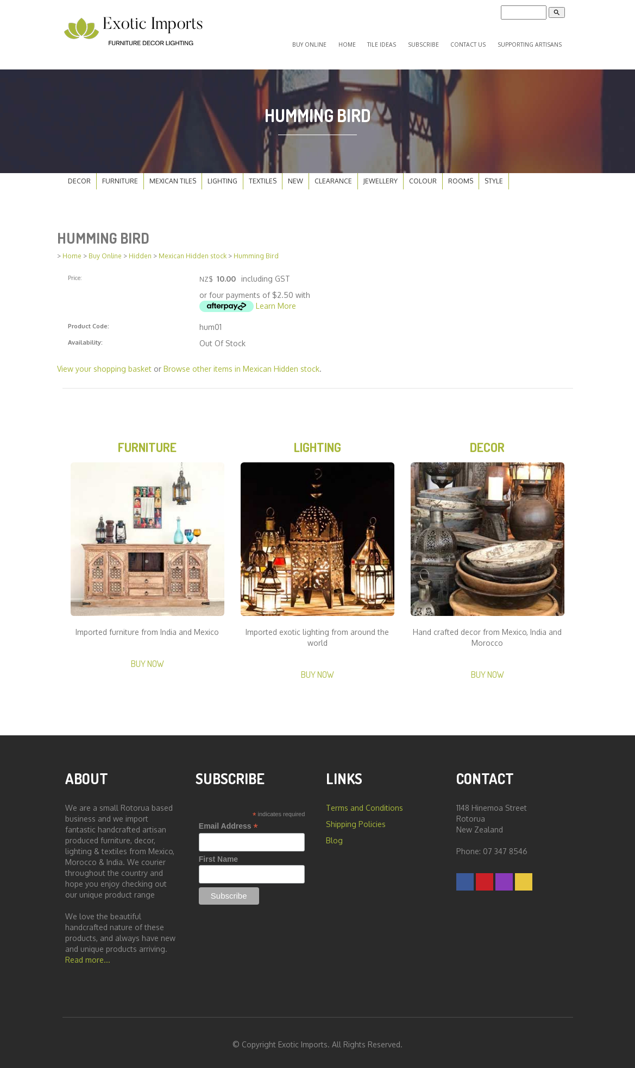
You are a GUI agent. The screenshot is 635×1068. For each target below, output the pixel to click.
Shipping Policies (356, 820)
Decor (79, 174)
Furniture (120, 174)
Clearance (333, 174)
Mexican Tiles (172, 174)
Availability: (85, 336)
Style (494, 174)
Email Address (228, 822)
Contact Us (473, 41)
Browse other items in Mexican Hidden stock (241, 362)
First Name (218, 855)
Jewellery (380, 174)
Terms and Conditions (364, 804)
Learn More (276, 299)
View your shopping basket (104, 362)
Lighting (222, 174)
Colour (423, 174)
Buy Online (336, 41)
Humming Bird (256, 250)
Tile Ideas (397, 41)
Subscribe (433, 41)
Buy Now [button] (147, 659)
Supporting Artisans (531, 41)
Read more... (87, 956)
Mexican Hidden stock (193, 250)
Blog (334, 836)
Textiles (262, 174)
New (295, 174)
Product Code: (88, 319)
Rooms (460, 174)
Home (368, 41)
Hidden (140, 250)
